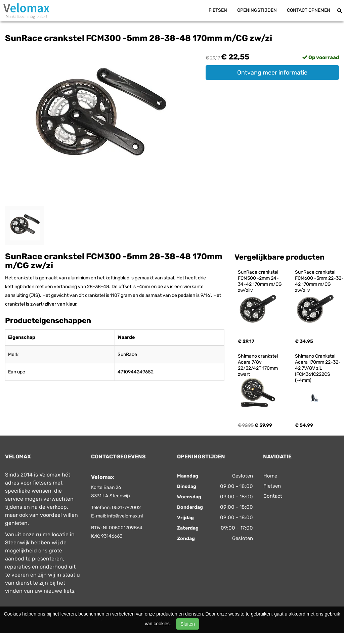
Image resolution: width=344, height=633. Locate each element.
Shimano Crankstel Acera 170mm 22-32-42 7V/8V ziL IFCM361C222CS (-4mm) (318, 368)
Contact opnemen (308, 10)
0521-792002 (126, 507)
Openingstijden (257, 10)
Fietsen (218, 10)
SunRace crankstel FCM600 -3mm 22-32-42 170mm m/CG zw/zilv (319, 281)
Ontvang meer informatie (272, 72)
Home (270, 476)
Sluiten (187, 624)
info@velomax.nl (125, 516)
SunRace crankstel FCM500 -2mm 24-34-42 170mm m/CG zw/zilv (260, 281)
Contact (272, 496)
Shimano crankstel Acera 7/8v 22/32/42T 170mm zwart (258, 365)
